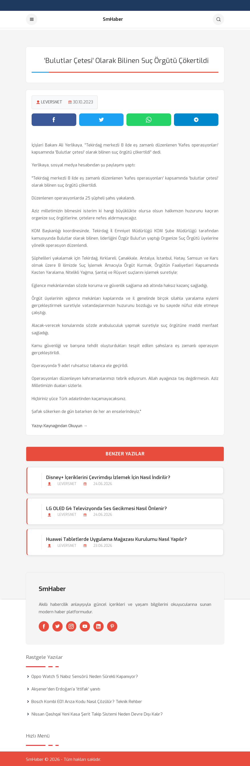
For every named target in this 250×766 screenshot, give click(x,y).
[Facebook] (44, 625)
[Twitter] (57, 625)
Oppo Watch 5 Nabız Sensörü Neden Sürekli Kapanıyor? (84, 675)
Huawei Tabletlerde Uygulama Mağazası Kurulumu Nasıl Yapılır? (116, 538)
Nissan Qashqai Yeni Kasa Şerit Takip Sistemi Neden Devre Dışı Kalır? (97, 713)
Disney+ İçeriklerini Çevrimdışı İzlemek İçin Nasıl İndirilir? (108, 476)
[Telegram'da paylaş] (196, 118)
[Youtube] (85, 625)
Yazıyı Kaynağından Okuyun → (59, 424)
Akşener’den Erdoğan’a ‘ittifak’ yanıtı (65, 687)
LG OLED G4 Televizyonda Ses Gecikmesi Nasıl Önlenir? (106, 507)
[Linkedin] (98, 625)
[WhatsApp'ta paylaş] (148, 118)
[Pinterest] (112, 625)
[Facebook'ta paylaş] (54, 118)
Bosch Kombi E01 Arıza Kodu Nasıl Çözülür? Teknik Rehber (86, 700)
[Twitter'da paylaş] (101, 118)
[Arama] (218, 19)
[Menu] (31, 19)
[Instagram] (71, 625)
